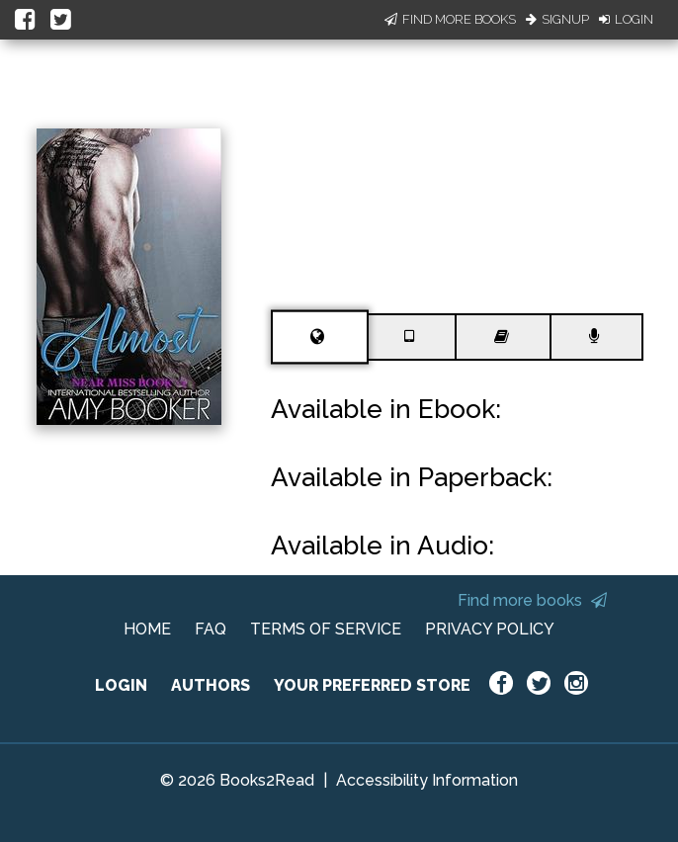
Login (626, 19)
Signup (557, 19)
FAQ (210, 629)
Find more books (532, 600)
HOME (147, 629)
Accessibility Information (427, 780)
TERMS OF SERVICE (325, 629)
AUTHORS (210, 685)
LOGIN (121, 685)
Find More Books (450, 19)
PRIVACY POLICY (489, 629)
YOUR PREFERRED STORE (372, 685)
